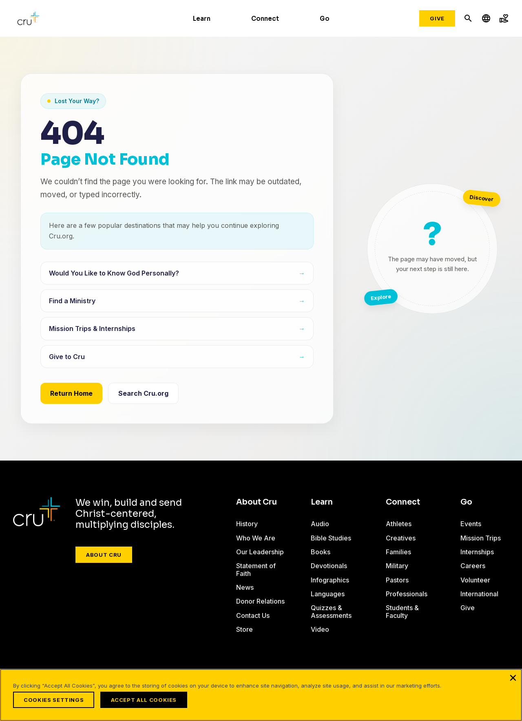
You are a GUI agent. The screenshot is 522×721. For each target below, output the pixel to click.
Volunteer (475, 580)
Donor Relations (260, 601)
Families (398, 552)
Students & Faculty (402, 611)
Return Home (71, 393)
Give (437, 18)
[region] (261, 695)
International (479, 594)
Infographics (330, 580)
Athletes (398, 524)
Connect (265, 18)
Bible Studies (331, 538)
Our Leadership (260, 552)
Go (325, 18)
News (245, 587)
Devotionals (329, 566)
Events (470, 524)
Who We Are (255, 538)
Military (397, 566)
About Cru (104, 554)
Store (244, 629)
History (247, 524)
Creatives (401, 538)
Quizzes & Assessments (331, 611)
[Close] (513, 679)
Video (320, 629)
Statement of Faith (256, 569)
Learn (201, 18)
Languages (328, 594)
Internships (477, 552)
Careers (472, 566)
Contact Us (253, 615)
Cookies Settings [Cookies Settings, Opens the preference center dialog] (54, 700)
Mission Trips (480, 538)
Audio (320, 524)
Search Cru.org (143, 393)
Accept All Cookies (146, 700)
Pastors (397, 580)
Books (320, 552)
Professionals (406, 594)
